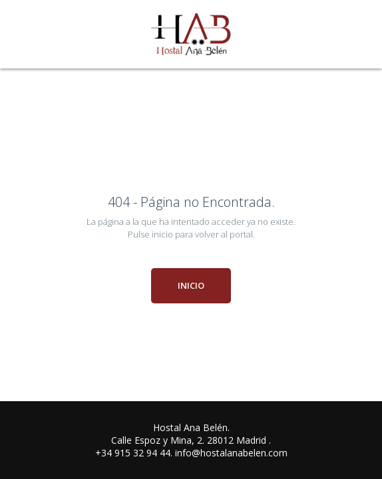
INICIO (191, 285)
